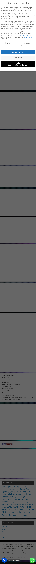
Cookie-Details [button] (8, 69)
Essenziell (9, 43)
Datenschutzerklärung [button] (19, 69)
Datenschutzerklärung (21, 35)
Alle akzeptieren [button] (18, 52)
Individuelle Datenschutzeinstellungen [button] (18, 64)
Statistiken (25, 43)
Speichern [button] (18, 58)
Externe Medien (17, 46)
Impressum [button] (28, 69)
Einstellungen (28, 37)
